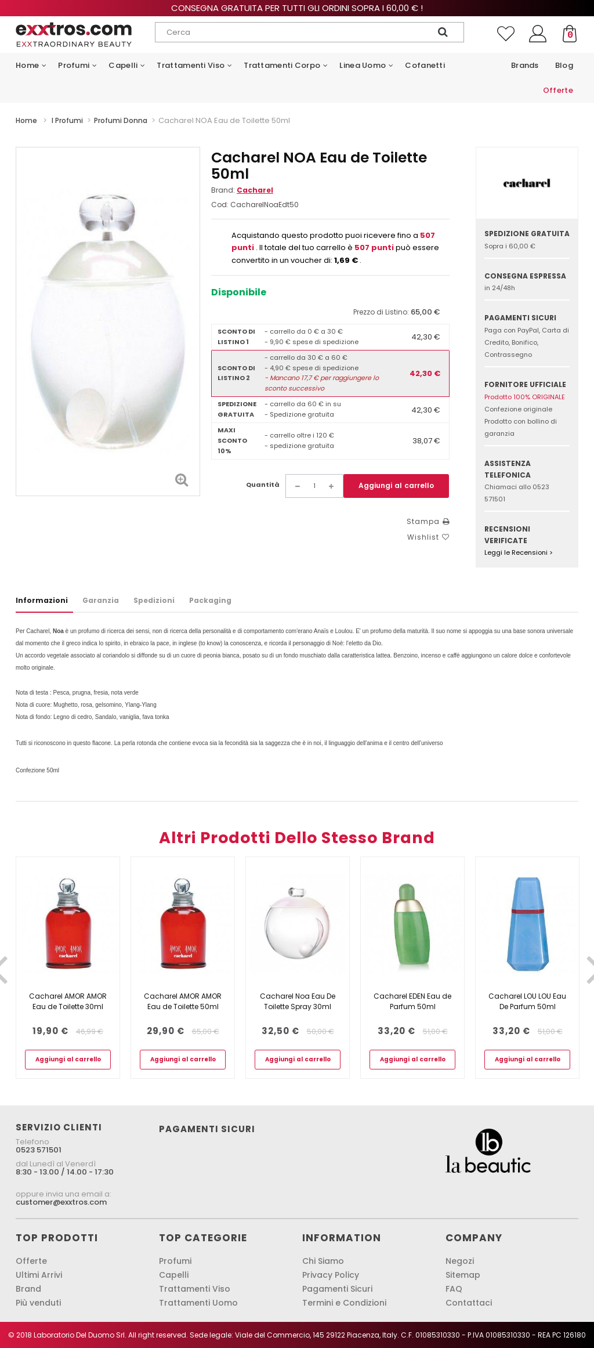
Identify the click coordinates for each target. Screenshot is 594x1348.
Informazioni (42, 600)
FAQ (454, 1289)
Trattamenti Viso (194, 1289)
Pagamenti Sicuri (337, 1289)
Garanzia (100, 600)
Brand (28, 1289)
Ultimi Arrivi (39, 1275)
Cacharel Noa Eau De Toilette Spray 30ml (297, 1001)
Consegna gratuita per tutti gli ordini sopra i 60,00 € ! (297, 8)
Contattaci (469, 1303)
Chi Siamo (323, 1261)
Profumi (175, 1261)
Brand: (242, 190)
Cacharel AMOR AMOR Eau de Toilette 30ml (68, 1001)
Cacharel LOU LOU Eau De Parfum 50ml (527, 1001)
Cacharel (255, 190)
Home (26, 120)
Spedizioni (154, 600)
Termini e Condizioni (344, 1303)
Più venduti (38, 1303)
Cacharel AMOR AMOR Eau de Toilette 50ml (183, 1001)
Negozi (460, 1261)
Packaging (210, 600)
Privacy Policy (330, 1275)
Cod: (220, 204)
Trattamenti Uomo (198, 1303)
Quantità (263, 484)
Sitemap (463, 1275)
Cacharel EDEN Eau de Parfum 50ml (412, 1001)
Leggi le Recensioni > (518, 552)
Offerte (31, 1261)
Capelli (174, 1275)
